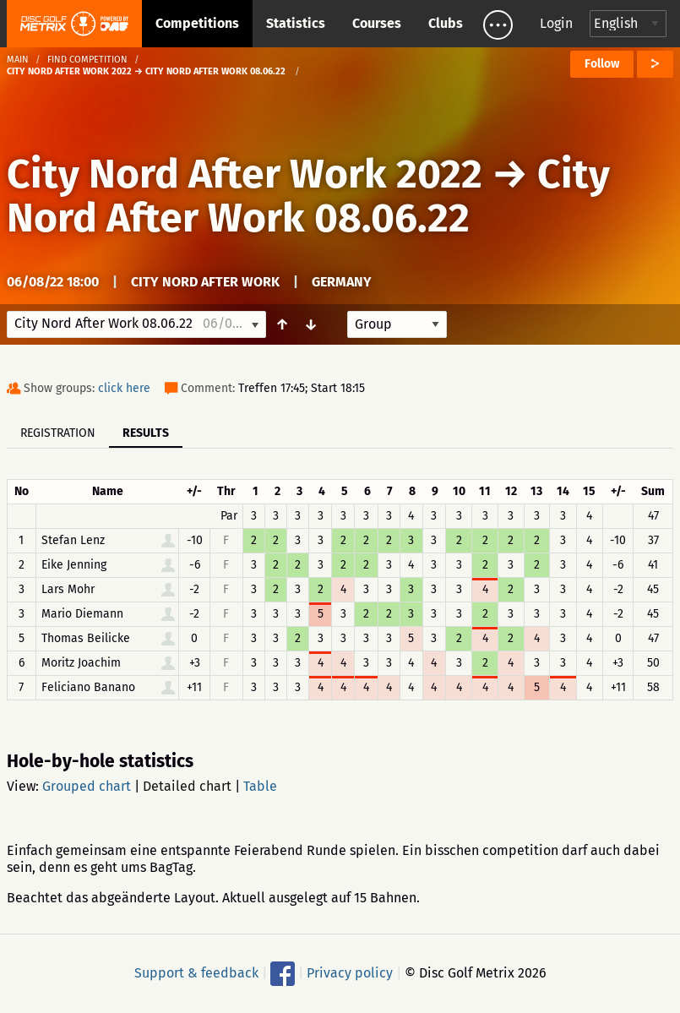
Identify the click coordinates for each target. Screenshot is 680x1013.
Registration (57, 433)
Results (145, 433)
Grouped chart (86, 786)
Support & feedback (196, 973)
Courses (376, 23)
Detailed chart (187, 786)
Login (556, 23)
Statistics (295, 23)
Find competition (87, 59)
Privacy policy (350, 973)
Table (260, 786)
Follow (602, 64)
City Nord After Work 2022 (244, 174)
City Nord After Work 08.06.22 (308, 196)
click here (124, 388)
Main (18, 59)
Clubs (445, 23)
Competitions (197, 23)
